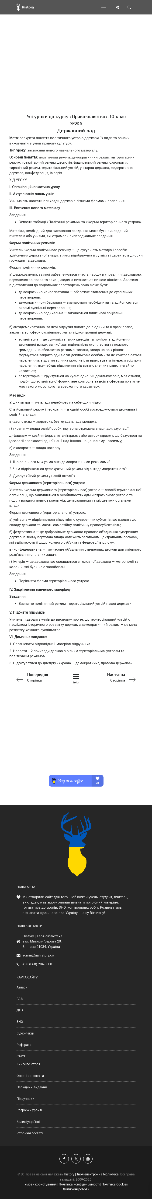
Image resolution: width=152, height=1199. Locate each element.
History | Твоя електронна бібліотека (91, 1174)
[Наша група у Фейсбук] (64, 1159)
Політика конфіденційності (79, 1184)
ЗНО (20, 1021)
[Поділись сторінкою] (117, 7)
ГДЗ (20, 999)
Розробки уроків (29, 1110)
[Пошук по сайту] (129, 7)
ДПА (20, 1010)
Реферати (24, 1045)
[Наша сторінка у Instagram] (88, 1159)
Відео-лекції (25, 1033)
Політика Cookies (115, 1184)
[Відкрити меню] (104, 7)
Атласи (22, 987)
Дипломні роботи (76, 1189)
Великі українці (28, 1122)
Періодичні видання (32, 1087)
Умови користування (40, 1184)
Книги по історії (28, 1064)
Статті (21, 1056)
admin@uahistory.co (38, 955)
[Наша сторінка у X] (76, 1159)
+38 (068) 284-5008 (37, 964)
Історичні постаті (30, 1133)
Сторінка (38, 677)
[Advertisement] (76, 72)
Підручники (25, 1099)
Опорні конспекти (30, 1076)
